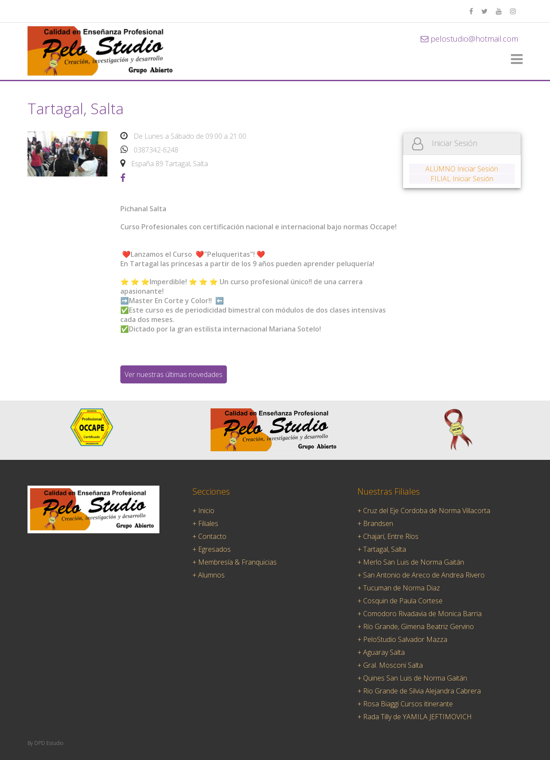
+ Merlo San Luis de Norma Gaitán (411, 562)
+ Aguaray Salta (381, 652)
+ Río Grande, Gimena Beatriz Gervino (416, 626)
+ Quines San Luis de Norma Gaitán (412, 678)
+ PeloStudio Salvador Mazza (402, 639)
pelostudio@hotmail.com (469, 38)
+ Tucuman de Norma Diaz (399, 588)
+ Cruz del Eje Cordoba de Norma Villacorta (424, 510)
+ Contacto (209, 536)
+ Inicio (203, 510)
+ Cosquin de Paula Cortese (400, 600)
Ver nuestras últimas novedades (174, 374)
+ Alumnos (208, 575)
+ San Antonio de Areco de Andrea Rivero (421, 575)
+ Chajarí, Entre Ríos (388, 536)
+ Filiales (205, 523)
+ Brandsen (375, 523)
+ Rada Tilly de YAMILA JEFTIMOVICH (415, 716)
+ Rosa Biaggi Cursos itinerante (405, 703)
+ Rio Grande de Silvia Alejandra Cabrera (419, 691)
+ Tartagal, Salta (382, 549)
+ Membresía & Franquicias (234, 562)
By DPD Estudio (45, 743)
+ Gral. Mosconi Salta (390, 665)
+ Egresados (211, 549)
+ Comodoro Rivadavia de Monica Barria (420, 613)
